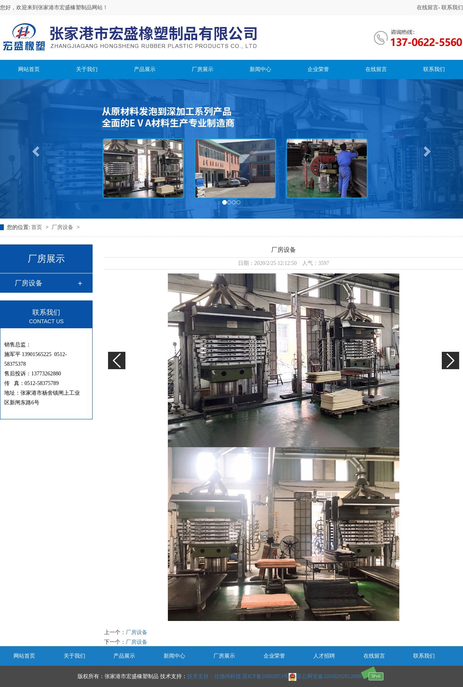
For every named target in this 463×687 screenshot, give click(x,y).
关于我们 (87, 69)
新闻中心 (260, 69)
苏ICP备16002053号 (265, 676)
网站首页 (29, 69)
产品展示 (144, 69)
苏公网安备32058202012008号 (328, 676)
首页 (37, 227)
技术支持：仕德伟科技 (214, 676)
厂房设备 (63, 227)
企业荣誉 (318, 69)
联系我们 (451, 7)
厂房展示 (202, 69)
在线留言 (427, 7)
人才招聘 (324, 656)
